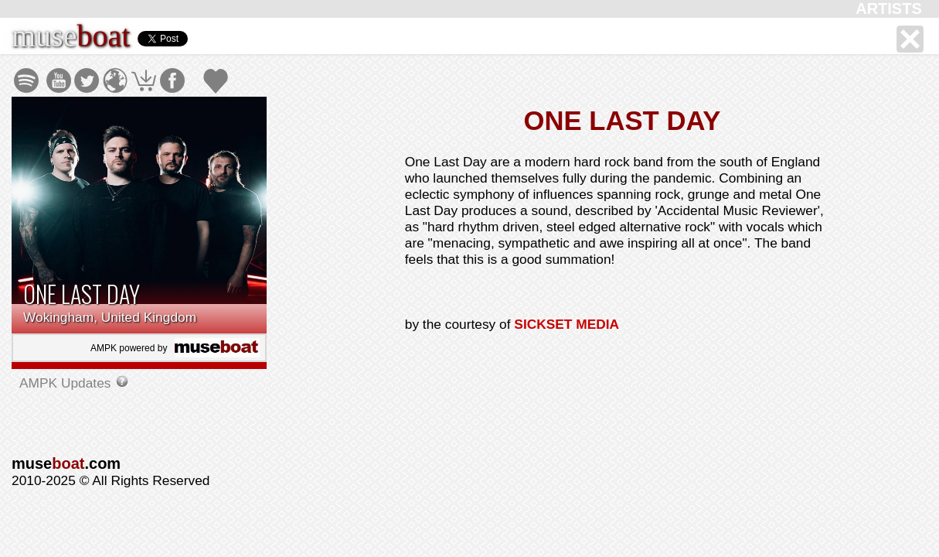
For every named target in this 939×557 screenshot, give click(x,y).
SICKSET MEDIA (566, 324)
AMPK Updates (66, 383)
